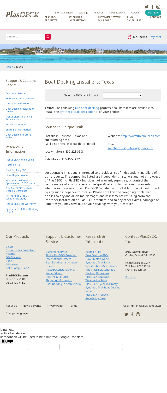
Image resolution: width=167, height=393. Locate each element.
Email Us (130, 296)
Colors (10, 265)
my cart (155, 37)
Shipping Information (19, 135)
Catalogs (83, 12)
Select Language (64, 12)
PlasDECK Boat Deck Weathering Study (19, 210)
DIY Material (13, 276)
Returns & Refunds (18, 129)
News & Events (117, 12)
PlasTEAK (153, 12)
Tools (9, 280)
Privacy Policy (55, 324)
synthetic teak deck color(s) (79, 112)
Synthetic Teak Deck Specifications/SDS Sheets (22, 192)
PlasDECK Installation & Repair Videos (21, 121)
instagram (158, 7)
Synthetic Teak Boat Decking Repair (19, 228)
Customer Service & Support (109, 19)
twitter (146, 7)
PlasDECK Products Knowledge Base (97, 315)
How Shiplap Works (18, 185)
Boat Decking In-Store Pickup (20, 142)
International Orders (19, 105)
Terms (73, 324)
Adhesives (12, 283)
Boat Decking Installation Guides (22, 112)
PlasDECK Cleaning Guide (22, 167)
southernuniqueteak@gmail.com (130, 148)
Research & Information (77, 19)
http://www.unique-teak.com (141, 136)
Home (9, 67)
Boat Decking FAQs (18, 179)
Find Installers (134, 19)
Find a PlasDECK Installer (22, 99)
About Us (98, 12)
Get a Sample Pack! (17, 287)
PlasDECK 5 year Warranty (16, 219)
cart (129, 37)
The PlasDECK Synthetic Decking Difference (21, 201)
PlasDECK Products (51, 19)
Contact (155, 17)
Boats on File (14, 173)
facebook (152, 7)
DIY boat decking (87, 108)
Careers (135, 12)
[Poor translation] (9, 360)
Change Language (17, 332)
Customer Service (17, 93)
